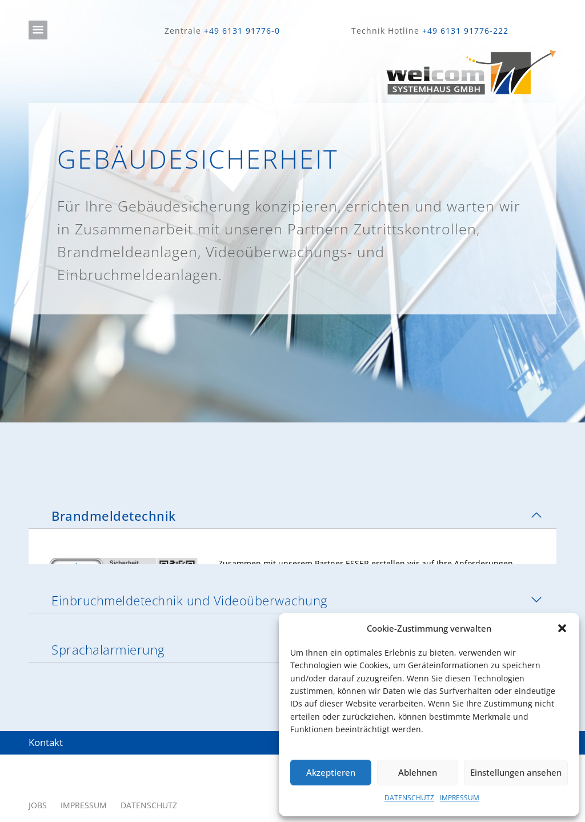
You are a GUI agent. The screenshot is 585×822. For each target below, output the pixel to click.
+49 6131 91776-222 (465, 30)
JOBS (38, 769)
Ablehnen (417, 772)
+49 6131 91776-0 (242, 30)
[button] (562, 628)
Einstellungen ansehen (516, 772)
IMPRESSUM (459, 798)
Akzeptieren (330, 772)
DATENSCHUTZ (409, 798)
